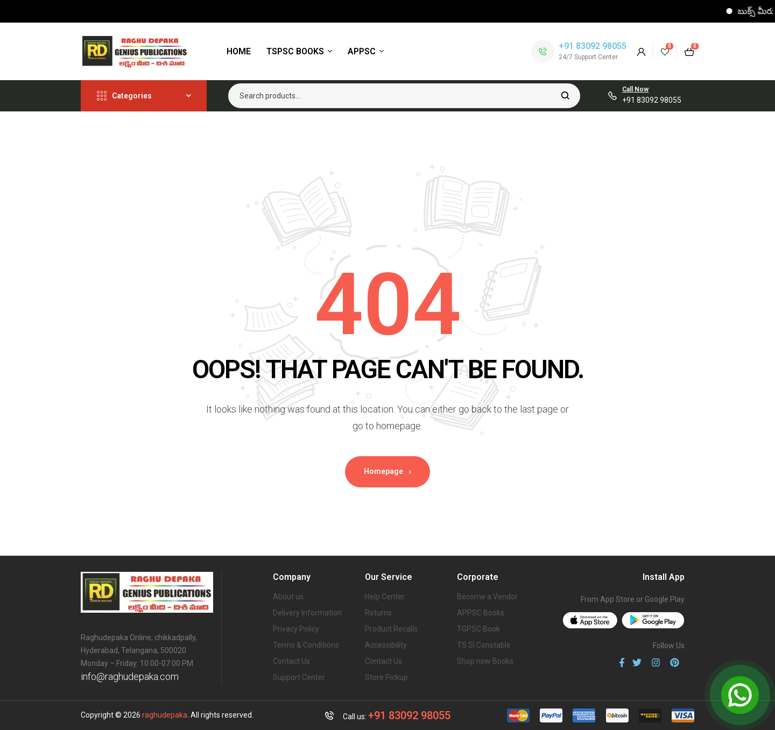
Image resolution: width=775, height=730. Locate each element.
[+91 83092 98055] (542, 51)
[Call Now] (612, 95)
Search (565, 95)
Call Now (635, 89)
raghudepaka (164, 715)
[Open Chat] (740, 695)
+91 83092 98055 (592, 46)
